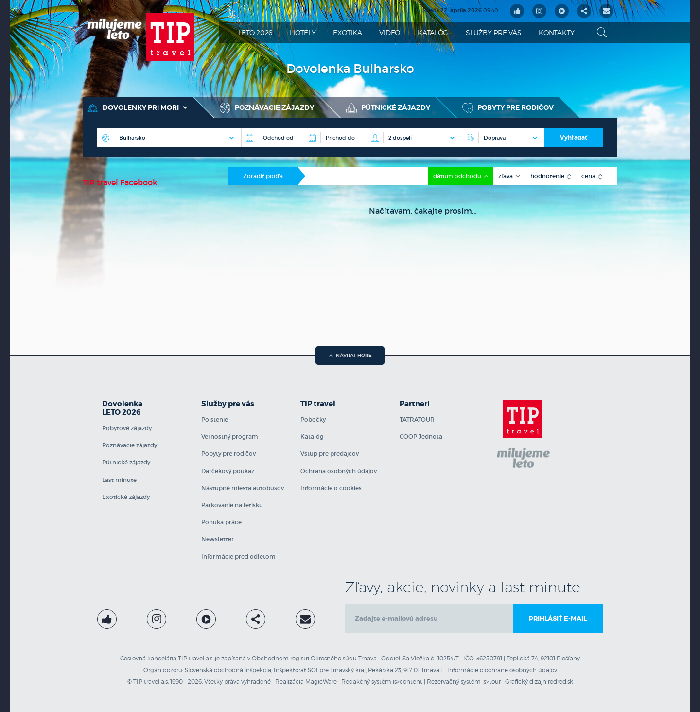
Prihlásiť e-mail (558, 618)
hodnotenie (548, 175)
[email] (429, 618)
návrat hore (350, 355)
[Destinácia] (169, 137)
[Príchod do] (335, 137)
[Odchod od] (272, 137)
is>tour (491, 681)
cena (589, 175)
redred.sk (560, 681)
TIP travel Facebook (120, 182)
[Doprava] (503, 137)
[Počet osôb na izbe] (414, 137)
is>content (407, 681)
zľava (506, 175)
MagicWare (321, 681)
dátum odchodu (458, 175)
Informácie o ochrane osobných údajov (502, 670)
